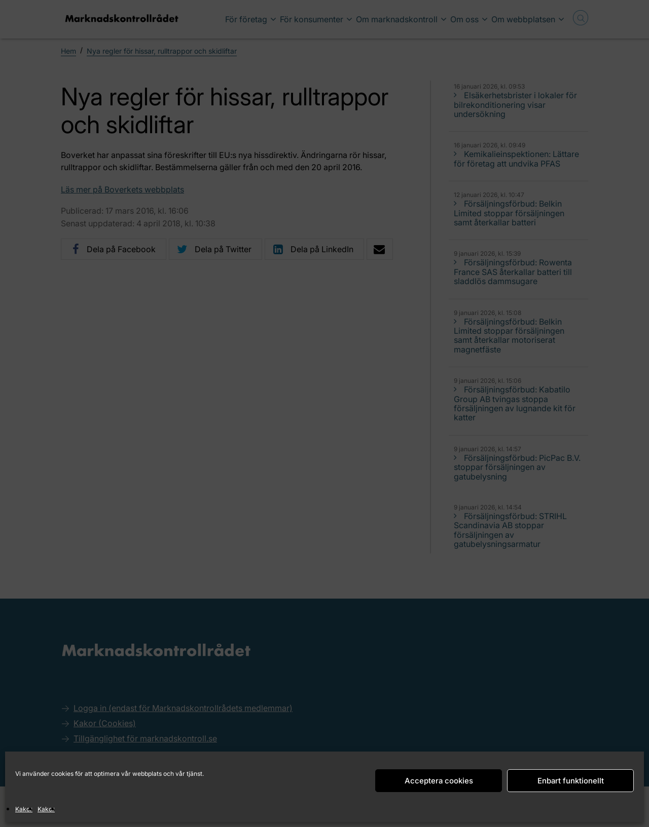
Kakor (23, 809)
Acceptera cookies (439, 780)
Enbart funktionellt (570, 780)
